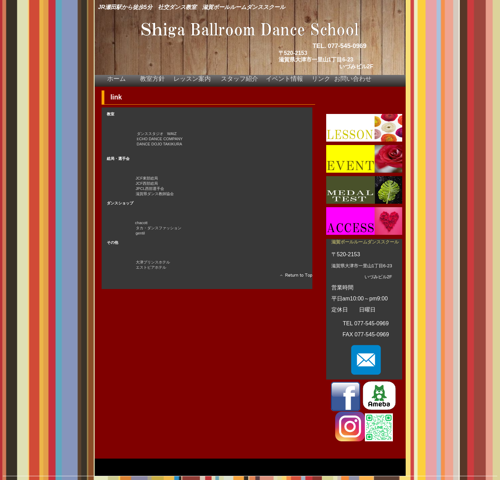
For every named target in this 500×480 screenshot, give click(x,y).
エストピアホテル (151, 267)
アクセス (364, 221)
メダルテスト (364, 190)
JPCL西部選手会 (140, 188)
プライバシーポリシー (122, 464)
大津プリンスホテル (153, 262)
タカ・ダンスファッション (158, 228)
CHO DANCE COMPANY (160, 139)
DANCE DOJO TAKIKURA (159, 144)
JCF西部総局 (130, 183)
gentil (140, 233)
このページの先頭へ (294, 276)
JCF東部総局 (130, 178)
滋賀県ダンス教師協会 (155, 194)
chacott (141, 223)
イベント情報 (364, 159)
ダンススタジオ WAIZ (154, 134)
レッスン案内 (364, 128)
